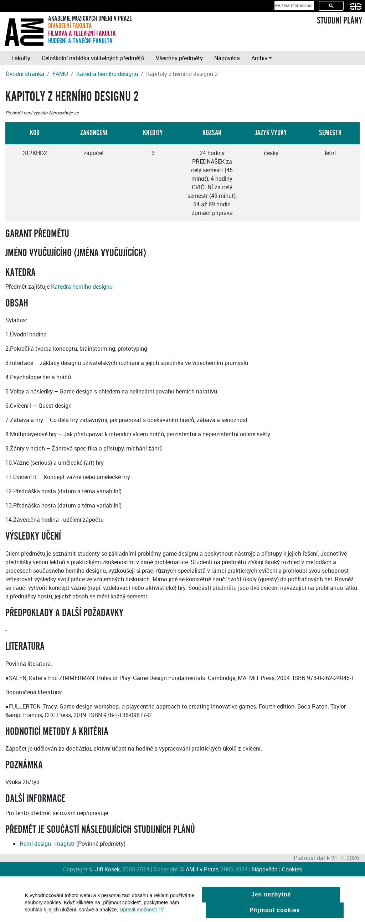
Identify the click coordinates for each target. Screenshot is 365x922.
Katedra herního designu (107, 74)
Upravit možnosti (141, 912)
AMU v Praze (202, 869)
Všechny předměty (179, 58)
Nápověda (227, 58)
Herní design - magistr (47, 844)
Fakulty (20, 58)
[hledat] (293, 5)
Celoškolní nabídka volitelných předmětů (93, 58)
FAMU (60, 74)
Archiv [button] (259, 58)
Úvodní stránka (25, 74)
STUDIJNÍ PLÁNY (339, 21)
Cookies (292, 869)
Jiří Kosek (107, 869)
